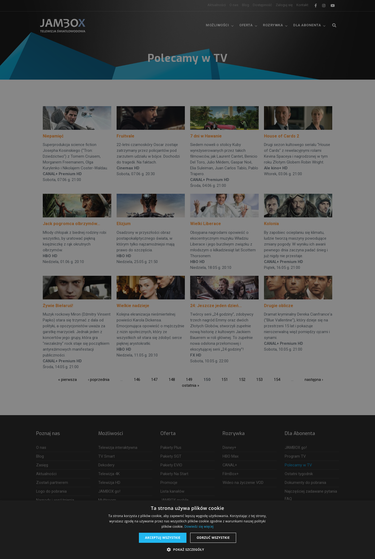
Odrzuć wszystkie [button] (213, 537)
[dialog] (187, 279)
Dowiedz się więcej (199, 526)
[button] (187, 550)
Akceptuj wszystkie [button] (162, 537)
